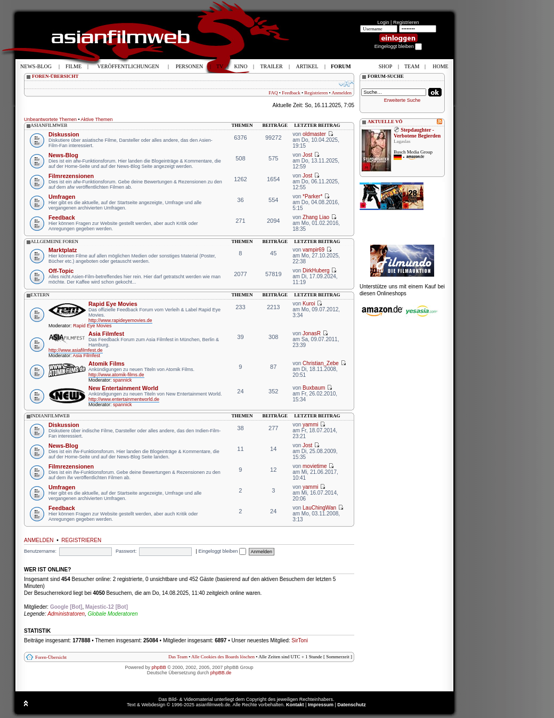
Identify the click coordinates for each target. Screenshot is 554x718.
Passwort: (126, 551)
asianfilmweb (48, 125)
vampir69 (313, 250)
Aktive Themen (97, 119)
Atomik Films (106, 363)
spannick (122, 380)
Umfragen (61, 196)
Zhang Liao (316, 217)
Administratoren (66, 614)
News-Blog (63, 155)
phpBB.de (221, 672)
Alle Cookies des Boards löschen (223, 656)
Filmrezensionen (71, 176)
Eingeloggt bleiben (222, 551)
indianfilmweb (50, 415)
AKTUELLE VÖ (385, 121)
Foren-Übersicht (51, 657)
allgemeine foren (54, 241)
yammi (310, 424)
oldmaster (314, 134)
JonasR (312, 333)
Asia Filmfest (106, 333)
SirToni (299, 640)
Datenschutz (351, 704)
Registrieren (406, 22)
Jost (307, 155)
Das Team (178, 656)
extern (40, 294)
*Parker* (312, 196)
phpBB (159, 667)
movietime (315, 466)
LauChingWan (319, 508)
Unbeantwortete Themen (50, 119)
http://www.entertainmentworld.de (123, 399)
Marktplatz (62, 250)
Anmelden (342, 92)
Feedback (291, 92)
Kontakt (295, 704)
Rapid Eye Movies (112, 304)
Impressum (320, 704)
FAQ (273, 92)
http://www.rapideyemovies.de (120, 320)
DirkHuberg (316, 270)
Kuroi (309, 303)
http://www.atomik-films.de (116, 374)
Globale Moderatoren (113, 614)
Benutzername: (40, 551)
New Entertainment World (123, 388)
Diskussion (63, 134)
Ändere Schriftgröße (346, 83)
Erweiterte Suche (402, 100)
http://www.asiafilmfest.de (75, 350)
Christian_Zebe (321, 363)
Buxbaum (314, 388)
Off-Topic (61, 271)
